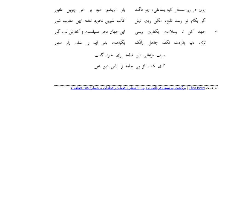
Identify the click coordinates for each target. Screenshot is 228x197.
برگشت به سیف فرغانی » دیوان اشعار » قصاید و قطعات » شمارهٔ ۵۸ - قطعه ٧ (106, 88)
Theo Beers (175, 88)
